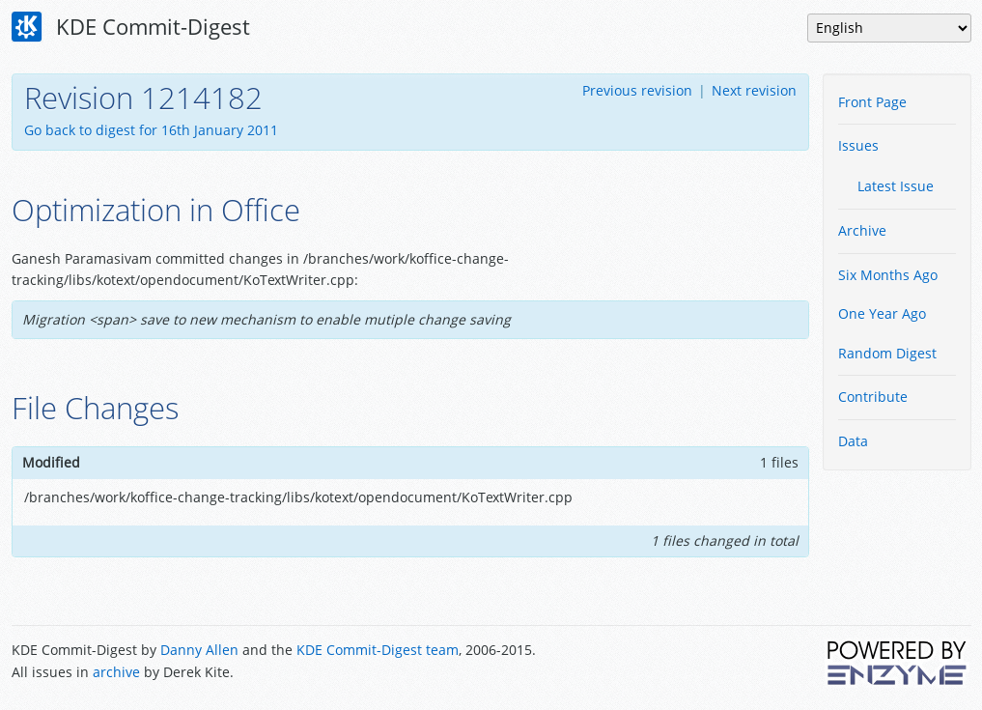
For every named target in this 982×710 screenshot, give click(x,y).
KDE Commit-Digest (131, 27)
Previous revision (637, 90)
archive (116, 672)
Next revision (754, 90)
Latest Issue (895, 186)
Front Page (872, 102)
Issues (858, 145)
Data (853, 441)
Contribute (873, 396)
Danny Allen (199, 649)
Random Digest (887, 353)
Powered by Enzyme (898, 663)
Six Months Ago (888, 275)
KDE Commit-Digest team (377, 649)
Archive (862, 230)
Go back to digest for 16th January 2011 (151, 130)
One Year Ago (882, 313)
